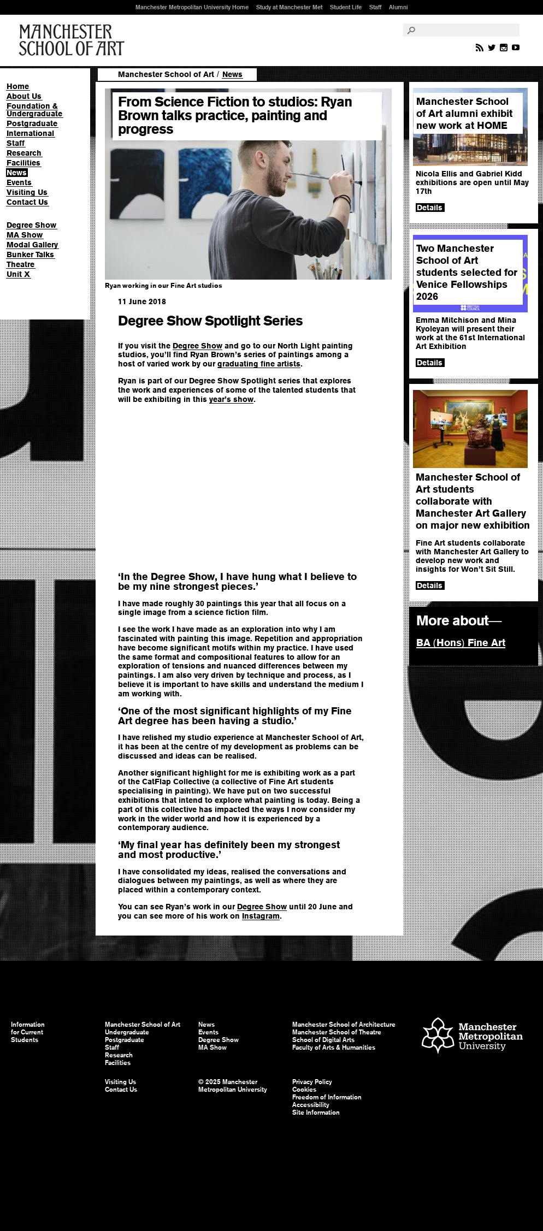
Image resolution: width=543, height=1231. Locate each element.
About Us (24, 96)
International (30, 133)
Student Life (346, 7)
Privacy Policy (312, 1082)
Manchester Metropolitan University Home (192, 7)
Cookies (304, 1089)
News (17, 172)
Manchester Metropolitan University (472, 1036)
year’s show (231, 399)
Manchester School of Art (74, 40)
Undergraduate (127, 1032)
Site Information (316, 1112)
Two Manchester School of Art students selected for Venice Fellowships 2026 (466, 272)
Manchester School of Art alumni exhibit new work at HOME (464, 113)
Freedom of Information (327, 1097)
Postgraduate (32, 123)
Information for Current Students (28, 1032)
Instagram (261, 916)
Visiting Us (27, 192)
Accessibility (310, 1105)
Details (429, 207)
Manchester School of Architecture (344, 1024)
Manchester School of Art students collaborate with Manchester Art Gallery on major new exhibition (473, 501)
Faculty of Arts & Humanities (333, 1047)
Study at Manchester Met (289, 7)
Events (19, 182)
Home (18, 86)
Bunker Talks (30, 254)
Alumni (398, 7)
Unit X (18, 274)
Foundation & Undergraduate (34, 110)
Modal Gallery (32, 244)
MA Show (25, 234)
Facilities (23, 162)
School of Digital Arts (323, 1040)
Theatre (20, 264)
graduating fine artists (258, 363)
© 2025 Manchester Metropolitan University (232, 1085)
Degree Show (31, 225)
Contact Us (27, 202)
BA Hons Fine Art (460, 642)
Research (24, 153)
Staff (375, 7)
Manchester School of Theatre (336, 1032)
